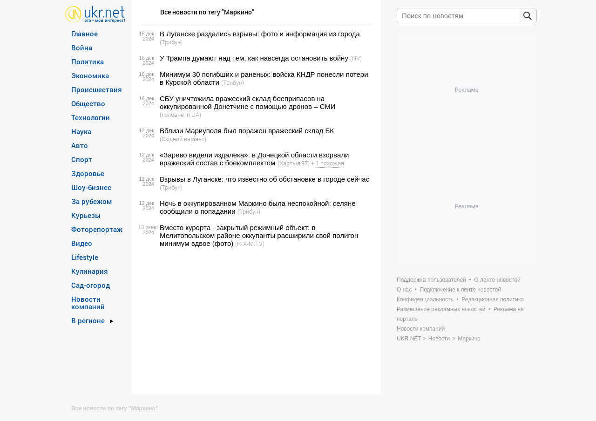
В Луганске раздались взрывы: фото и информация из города (260, 34)
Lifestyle (84, 257)
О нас (404, 289)
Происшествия (96, 89)
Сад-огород (90, 285)
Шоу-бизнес (91, 187)
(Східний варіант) (183, 139)
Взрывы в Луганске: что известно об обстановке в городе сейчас (264, 179)
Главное (84, 33)
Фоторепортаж (96, 229)
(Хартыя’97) (294, 163)
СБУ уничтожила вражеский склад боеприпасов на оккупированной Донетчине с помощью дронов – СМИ (248, 102)
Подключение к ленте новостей (460, 289)
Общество (88, 103)
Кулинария (89, 271)
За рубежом (91, 201)
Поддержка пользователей (431, 280)
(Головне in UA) (180, 114)
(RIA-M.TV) (249, 243)
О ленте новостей (497, 280)
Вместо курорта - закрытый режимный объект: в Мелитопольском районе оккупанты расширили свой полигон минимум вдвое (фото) (259, 235)
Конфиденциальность (425, 299)
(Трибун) (171, 42)
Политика (87, 61)
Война (81, 47)
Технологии (90, 117)
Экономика (90, 75)
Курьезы (86, 215)
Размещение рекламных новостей (441, 309)
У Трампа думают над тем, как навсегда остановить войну (254, 58)
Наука (81, 131)
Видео (81, 243)
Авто (79, 145)
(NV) (356, 58)
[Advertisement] (255, 321)
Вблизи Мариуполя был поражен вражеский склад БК (247, 131)
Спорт (81, 159)
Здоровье (87, 173)
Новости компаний (88, 302)
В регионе (88, 320)
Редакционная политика (492, 299)
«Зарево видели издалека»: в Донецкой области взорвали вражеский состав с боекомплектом (254, 159)
